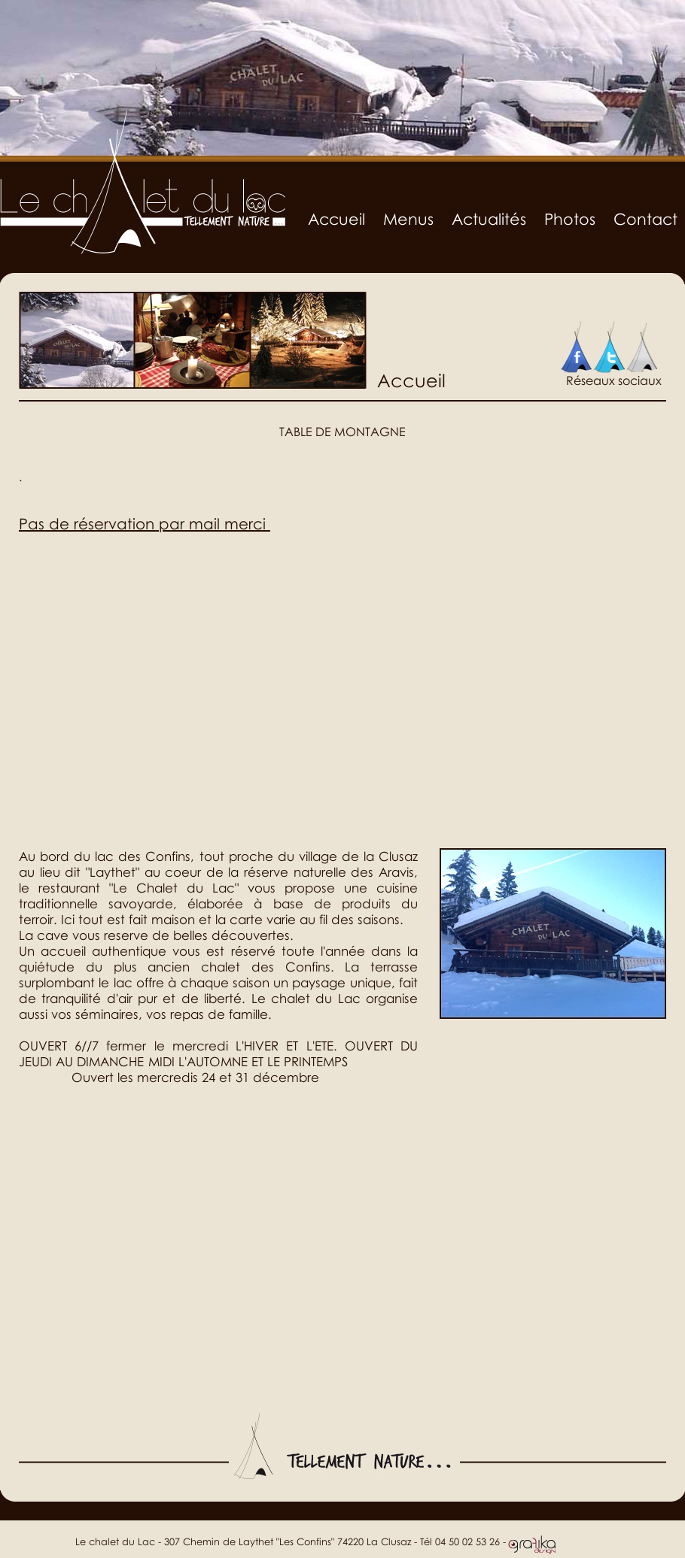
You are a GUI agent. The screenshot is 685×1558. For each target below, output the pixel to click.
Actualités (489, 219)
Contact (645, 219)
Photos (569, 219)
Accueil (336, 219)
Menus (408, 219)
